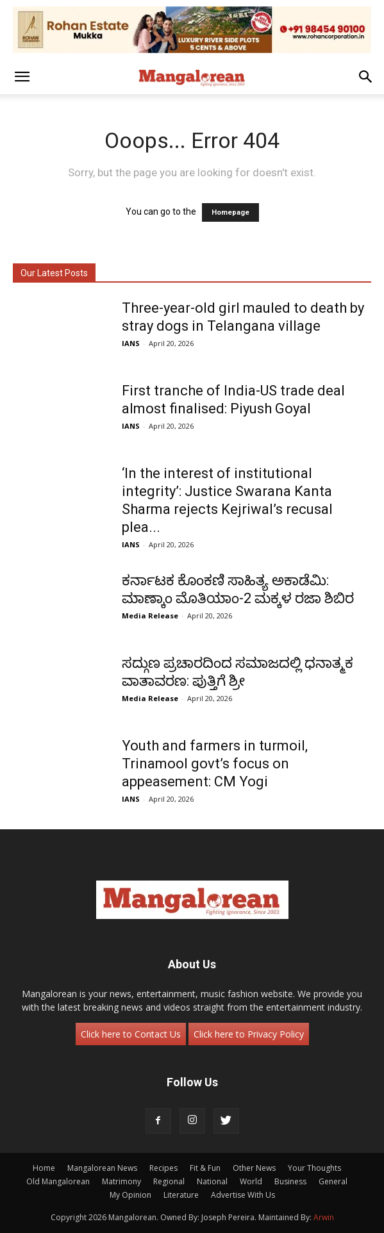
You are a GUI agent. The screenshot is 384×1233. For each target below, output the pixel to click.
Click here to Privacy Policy (249, 1034)
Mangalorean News (102, 1168)
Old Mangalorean (58, 1181)
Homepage (230, 212)
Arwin (323, 1217)
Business (290, 1181)
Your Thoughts (314, 1168)
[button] (21, 77)
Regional (169, 1181)
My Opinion (130, 1194)
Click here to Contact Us (131, 1034)
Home (44, 1168)
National (212, 1181)
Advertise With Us (243, 1194)
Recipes (163, 1168)
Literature (181, 1194)
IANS (131, 343)
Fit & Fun (205, 1168)
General (333, 1181)
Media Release (150, 615)
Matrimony (121, 1181)
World (251, 1181)
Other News (254, 1168)
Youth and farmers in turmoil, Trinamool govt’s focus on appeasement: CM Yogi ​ (215, 764)
